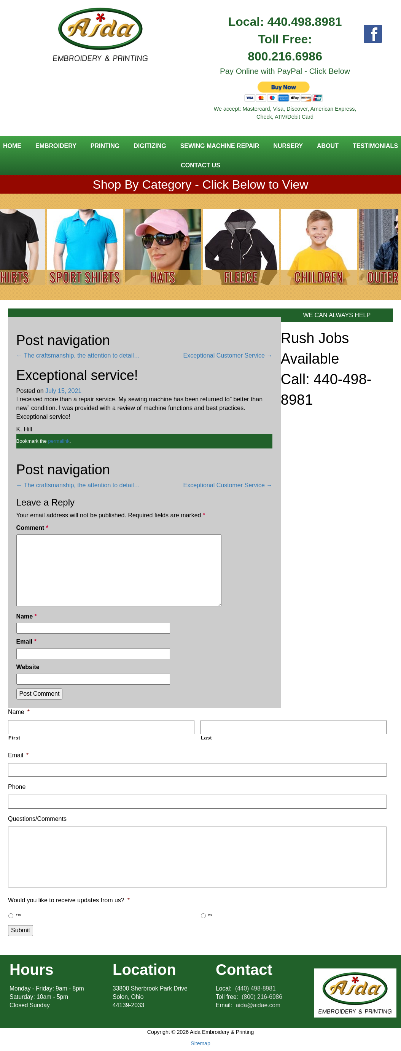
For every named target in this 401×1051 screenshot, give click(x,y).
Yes (18, 914)
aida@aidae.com (258, 1005)
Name (26, 616)
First (14, 738)
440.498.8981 (304, 22)
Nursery (288, 146)
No (210, 914)
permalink (58, 441)
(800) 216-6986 (262, 997)
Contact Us (200, 165)
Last (206, 738)
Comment (32, 528)
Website (28, 667)
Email (26, 641)
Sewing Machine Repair (219, 146)
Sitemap (200, 1043)
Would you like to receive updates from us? (69, 900)
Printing (105, 146)
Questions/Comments (37, 819)
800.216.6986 (285, 56)
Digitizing (150, 146)
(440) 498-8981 (255, 988)
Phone (16, 787)
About (328, 146)
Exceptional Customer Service (228, 355)
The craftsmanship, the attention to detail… (78, 355)
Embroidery (55, 146)
